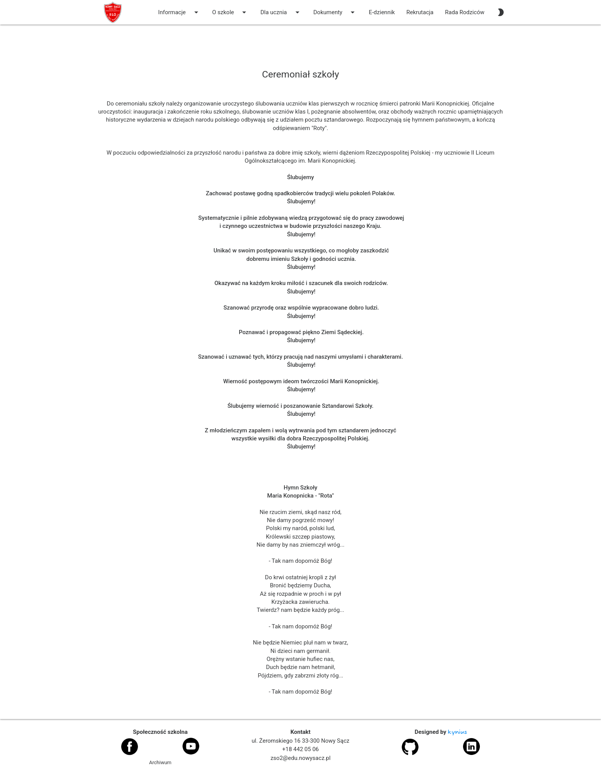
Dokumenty (336, 12)
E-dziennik (382, 12)
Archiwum (160, 762)
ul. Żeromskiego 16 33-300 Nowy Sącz (301, 740)
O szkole (230, 12)
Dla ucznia (281, 12)
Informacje (179, 12)
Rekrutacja (420, 12)
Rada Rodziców (464, 12)
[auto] (500, 12)
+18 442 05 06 (300, 749)
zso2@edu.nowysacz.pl (301, 758)
